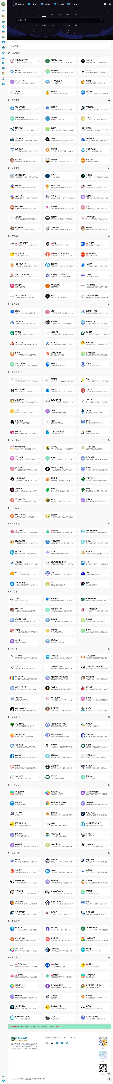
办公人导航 (28, 1079)
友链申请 (48, 1038)
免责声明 (56, 1038)
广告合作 (64, 1038)
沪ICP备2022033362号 (38, 1079)
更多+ (109, 100)
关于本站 (72, 1038)
